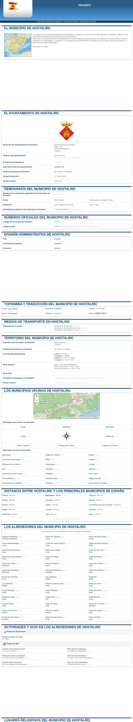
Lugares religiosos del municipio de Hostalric (47, 720)
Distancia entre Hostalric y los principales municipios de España (64, 491)
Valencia (92, 495)
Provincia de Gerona (70, 22)
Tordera (92, 460)
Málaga (92, 500)
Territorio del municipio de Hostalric (39, 338)
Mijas (7, 639)
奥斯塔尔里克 (100, 313)
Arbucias (49, 469)
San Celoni (93, 474)
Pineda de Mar (51, 478)
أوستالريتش (13, 309)
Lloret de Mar (10, 651)
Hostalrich (58, 308)
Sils (3, 469)
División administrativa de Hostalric (37, 234)
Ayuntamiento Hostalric (88, 22)
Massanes (66, 427)
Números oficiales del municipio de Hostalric (46, 217)
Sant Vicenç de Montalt (14, 658)
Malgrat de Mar (95, 478)
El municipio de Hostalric (27, 28)
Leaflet (65, 418)
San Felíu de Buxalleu (11, 460)
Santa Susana (8, 478)
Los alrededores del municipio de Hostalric (45, 527)
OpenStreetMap (84, 418)
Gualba (92, 464)
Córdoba (92, 509)
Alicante (49, 509)
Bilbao (4, 509)
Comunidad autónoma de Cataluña (49, 22)
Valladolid (6, 514)
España (57, 239)
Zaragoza (49, 500)
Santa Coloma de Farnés (12, 474)
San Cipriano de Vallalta (12, 483)
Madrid (5, 495)
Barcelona (50, 495)
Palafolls (49, 474)
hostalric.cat (59, 167)
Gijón (91, 514)
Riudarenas (50, 464)
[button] (37, 396)
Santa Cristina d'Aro (78, 664)
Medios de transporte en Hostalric (37, 321)
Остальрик (12, 313)
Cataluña (57, 244)
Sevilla (5, 500)
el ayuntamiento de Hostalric (31, 113)
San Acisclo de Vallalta (98, 483)
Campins (49, 483)
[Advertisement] (66, 85)
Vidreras (92, 469)
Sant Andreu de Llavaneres (81, 658)
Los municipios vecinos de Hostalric (37, 390)
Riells (48, 460)
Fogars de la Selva (66, 445)
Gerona (57, 248)
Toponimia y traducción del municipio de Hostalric (50, 304)
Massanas (6, 455)
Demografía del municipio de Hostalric (40, 189)
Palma (48, 505)
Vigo (47, 514)
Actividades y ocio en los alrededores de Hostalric (52, 627)
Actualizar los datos (40, 47)
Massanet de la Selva (11, 464)
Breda (23, 427)
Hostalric (84, 5)
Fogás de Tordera (53, 455)
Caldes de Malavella (78, 651)
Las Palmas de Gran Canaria (100, 505)
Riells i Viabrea (23, 445)
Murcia (5, 505)
